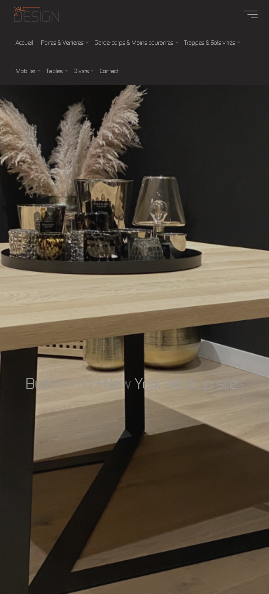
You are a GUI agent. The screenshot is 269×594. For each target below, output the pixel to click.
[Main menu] (251, 14)
